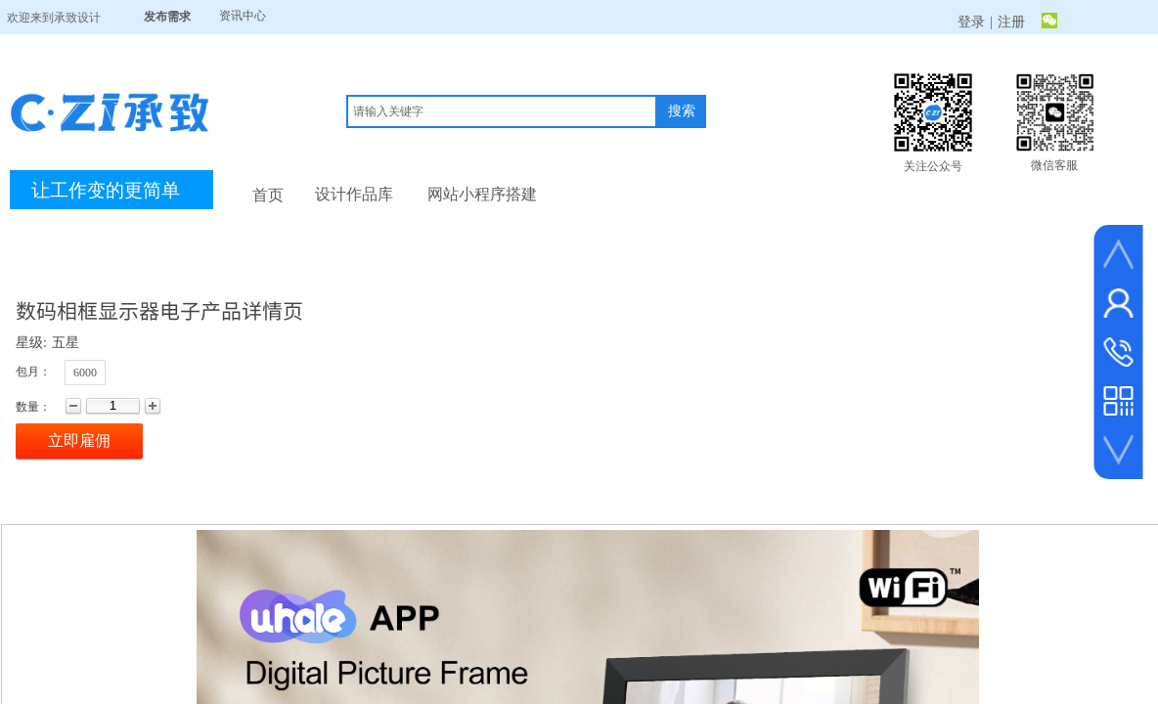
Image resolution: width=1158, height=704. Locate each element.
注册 (1011, 22)
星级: (31, 342)
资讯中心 (242, 15)
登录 (971, 22)
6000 (85, 372)
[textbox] (501, 111)
